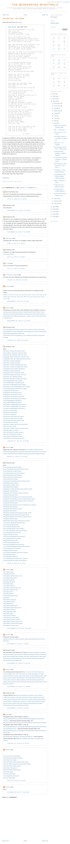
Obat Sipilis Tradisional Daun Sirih (12, 576)
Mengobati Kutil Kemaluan (10, 491)
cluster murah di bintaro (9, 678)
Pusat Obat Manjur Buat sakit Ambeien (14, 473)
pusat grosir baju (22, 451)
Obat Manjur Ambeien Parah (11, 485)
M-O (59, 63)
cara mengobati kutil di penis (11, 776)
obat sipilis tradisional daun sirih (12, 587)
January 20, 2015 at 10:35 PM (18, 441)
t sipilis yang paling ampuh (10, 595)
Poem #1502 (12, 27)
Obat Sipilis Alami (8, 603)
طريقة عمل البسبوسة (39, 296)
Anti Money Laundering (11, 274)
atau (40, 331)
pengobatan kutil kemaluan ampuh (12, 394)
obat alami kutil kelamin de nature (12, 434)
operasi (36, 331)
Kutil (14, 329)
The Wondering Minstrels (35, 4)
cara (33, 331)
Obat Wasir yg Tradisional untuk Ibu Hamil (14, 355)
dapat (4, 331)
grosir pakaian (10, 654)
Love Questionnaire (8, 254)
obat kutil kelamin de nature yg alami (13, 432)
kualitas (28, 335)
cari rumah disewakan (31, 674)
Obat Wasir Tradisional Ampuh (11, 363)
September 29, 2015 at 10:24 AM (19, 628)
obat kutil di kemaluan (9, 774)
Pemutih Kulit (36, 449)
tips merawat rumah (31, 695)
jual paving (23, 695)
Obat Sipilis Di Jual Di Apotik (11, 617)
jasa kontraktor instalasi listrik (11, 703)
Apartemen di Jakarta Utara (27, 316)
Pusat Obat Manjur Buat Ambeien (12, 467)
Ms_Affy (7, 263)
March (56, 198)
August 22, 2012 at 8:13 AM (17, 280)
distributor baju (10, 660)
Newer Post (5, 15)
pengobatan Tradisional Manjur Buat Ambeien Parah (17, 489)
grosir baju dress (23, 658)
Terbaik (8, 335)
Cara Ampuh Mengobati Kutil (11, 542)
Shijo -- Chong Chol (59, 129)
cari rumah (28, 672)
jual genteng (19, 705)
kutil (4, 335)
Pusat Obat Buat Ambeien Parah (12, 471)
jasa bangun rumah (13, 697)
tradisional (21, 333)
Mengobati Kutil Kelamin (10, 511)
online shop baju (31, 656)
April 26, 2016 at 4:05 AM (16, 780)
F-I (64, 60)
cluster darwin (26, 676)
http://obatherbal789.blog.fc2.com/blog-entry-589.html (18, 736)
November (57, 106)
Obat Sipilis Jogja (8, 572)
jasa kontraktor (41, 699)
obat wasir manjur (8, 772)
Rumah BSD (43, 451)
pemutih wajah (24, 639)
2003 (54, 206)
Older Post (45, 15)
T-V (54, 49)
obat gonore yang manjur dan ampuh (13, 416)
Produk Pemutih (36, 312)
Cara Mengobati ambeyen (10, 556)
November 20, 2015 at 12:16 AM (18, 663)
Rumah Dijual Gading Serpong (36, 453)
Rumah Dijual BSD (8, 453)
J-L (54, 63)
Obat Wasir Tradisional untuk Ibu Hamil (14, 351)
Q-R (59, 45)
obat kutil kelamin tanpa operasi (12, 766)
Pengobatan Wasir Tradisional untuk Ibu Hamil (16, 357)
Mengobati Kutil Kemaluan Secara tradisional (15, 493)
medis (25, 331)
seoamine (8, 286)
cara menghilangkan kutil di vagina (12, 380)
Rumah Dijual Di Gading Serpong (22, 682)
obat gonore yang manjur (10, 410)
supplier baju (18, 660)
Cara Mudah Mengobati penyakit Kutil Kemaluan (16, 546)
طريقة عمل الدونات (41, 294)
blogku (7, 714)
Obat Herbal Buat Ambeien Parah (12, 477)
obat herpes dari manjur (9, 760)
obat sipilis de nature (9, 574)
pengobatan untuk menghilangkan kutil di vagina (16, 386)
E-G (64, 38)
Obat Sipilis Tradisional (9, 599)
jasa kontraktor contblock (10, 701)
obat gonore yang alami (9, 414)
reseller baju (26, 654)
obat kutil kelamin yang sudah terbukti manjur (15, 762)
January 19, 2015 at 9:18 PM (17, 340)
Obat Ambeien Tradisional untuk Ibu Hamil (15, 353)
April (55, 123)
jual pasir (16, 695)
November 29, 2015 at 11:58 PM (18, 686)
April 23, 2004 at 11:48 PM (16, 199)
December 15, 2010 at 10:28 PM (18, 210)
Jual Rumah (36, 314)
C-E (59, 60)
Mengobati (10, 329)
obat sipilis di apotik (8, 580)
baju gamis (15, 451)
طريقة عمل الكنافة (8, 294)
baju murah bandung (12, 658)
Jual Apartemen (7, 312)
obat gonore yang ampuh (10, 412)
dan (28, 329)
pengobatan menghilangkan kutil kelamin (14, 404)
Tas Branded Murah (16, 314)
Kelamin (18, 329)
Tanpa (34, 329)
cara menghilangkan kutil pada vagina (13, 382)
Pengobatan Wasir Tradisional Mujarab (14, 368)
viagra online (8, 238)
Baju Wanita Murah (34, 639)
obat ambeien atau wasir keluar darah (13, 420)
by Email (58, 2)
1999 (54, 216)
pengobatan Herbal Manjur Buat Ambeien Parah (16, 481)
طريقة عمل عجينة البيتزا (16, 296)
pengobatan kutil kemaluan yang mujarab (14, 398)
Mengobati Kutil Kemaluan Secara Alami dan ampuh (17, 497)
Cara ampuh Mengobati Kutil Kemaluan (14, 522)
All (64, 49)
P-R (64, 63)
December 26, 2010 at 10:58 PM (18, 232)
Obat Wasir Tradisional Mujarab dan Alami (14, 364)
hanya (43, 329)
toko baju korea (18, 654)
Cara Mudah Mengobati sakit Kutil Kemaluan (15, 552)
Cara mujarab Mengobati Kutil (11, 526)
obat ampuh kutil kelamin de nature (13, 436)
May (55, 120)
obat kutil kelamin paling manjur (12, 770)
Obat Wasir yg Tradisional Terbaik (12, 376)
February (56, 201)
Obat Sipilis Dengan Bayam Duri (12, 607)
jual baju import (15, 656)
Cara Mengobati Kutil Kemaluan (12, 532)
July (55, 115)
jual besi (13, 705)
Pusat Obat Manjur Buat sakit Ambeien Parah (15, 469)
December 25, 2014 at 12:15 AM (18, 321)
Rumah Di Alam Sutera (38, 678)
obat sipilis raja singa (9, 582)
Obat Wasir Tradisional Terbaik (11, 370)
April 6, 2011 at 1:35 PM (16, 243)
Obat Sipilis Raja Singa (9, 611)
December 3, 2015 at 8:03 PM (18, 708)
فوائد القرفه (6, 296)
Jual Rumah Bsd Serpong (32, 680)
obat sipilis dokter (8, 591)
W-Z (59, 49)
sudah (5, 333)
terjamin (36, 335)
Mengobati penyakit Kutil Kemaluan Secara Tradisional (18, 501)
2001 (54, 211)
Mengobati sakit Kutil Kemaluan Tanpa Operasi (16, 515)
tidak (39, 329)
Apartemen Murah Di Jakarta (11, 639)
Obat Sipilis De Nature (9, 615)
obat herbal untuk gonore (10, 768)
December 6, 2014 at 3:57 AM (18, 301)
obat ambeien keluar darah (10, 422)
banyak (9, 333)
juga (45, 331)
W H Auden (26, 133)
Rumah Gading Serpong (20, 453)
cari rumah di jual (20, 674)
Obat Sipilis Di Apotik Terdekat (11, 619)
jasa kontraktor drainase (38, 701)
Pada (22, 329)
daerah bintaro (21, 678)
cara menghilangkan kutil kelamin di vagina (15, 388)
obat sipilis (6, 597)
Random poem (55, 23)
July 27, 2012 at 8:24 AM (16, 268)
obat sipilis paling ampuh (10, 578)
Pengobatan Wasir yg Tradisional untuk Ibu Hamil (16, 359)
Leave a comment (27, 187)
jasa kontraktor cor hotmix (24, 701)
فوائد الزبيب (6, 298)
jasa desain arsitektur (32, 697)
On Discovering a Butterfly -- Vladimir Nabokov (60, 153)
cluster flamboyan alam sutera (38, 676)
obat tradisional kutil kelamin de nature (14, 438)
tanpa (40, 335)
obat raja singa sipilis (9, 778)
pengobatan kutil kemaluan (10, 390)
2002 (54, 209)
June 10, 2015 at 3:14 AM (16, 563)
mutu (22, 335)
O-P (54, 45)
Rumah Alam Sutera (8, 680)
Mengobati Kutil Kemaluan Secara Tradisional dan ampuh (19, 499)
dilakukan (9, 331)
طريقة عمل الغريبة (30, 294)
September (57, 110)
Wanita (31, 329)
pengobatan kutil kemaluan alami (12, 392)
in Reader (66, 2)
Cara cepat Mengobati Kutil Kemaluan (13, 528)
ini (37, 329)
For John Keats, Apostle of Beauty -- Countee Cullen (60, 159)
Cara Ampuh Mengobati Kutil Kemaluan (14, 536)
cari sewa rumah (17, 676)
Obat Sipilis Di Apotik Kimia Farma (12, 621)
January (56, 203)
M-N (64, 41)
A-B (54, 38)
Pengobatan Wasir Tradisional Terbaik (13, 372)
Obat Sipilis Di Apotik (9, 601)
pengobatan (20, 331)
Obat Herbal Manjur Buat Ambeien (12, 475)
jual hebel (26, 705)
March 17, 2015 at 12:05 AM (17, 456)
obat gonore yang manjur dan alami (13, 418)
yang (32, 335)
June (55, 118)
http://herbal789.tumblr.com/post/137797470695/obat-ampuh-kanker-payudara (24, 722)
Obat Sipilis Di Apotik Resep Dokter (13, 623)
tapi (43, 331)
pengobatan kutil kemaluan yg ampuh (13, 396)
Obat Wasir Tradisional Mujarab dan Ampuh (15, 366)
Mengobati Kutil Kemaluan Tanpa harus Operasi (16, 520)
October (56, 108)
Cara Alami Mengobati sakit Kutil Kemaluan (15, 530)
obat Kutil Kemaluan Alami (10, 495)
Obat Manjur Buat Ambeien (10, 483)
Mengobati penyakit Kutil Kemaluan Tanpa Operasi (17, 516)
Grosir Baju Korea (27, 314)
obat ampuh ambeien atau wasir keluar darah (15, 428)
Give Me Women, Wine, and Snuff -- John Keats (60, 165)
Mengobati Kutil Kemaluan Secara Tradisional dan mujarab (19, 505)
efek (43, 335)
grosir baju (39, 652)
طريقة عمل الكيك (28, 296)
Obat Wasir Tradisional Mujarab (12, 361)
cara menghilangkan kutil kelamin (12, 400)
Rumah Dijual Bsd (20, 680)
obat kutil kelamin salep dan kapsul (13, 758)
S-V (53, 67)
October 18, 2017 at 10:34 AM (18, 792)
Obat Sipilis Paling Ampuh (10, 605)
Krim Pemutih (29, 449)
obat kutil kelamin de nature (10, 430)
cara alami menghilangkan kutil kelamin (14, 408)
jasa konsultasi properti (30, 699)
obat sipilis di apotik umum (10, 589)
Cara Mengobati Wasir (9, 554)
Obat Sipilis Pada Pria (9, 609)
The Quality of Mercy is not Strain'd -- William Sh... (60, 138)
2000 (54, 214)
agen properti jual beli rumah (16, 699)
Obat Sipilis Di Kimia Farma (10, 625)
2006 (54, 96)
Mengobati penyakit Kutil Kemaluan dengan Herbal (17, 513)
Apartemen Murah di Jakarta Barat (21, 312)
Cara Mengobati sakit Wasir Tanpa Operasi (15, 560)
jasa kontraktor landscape (27, 703)
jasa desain (22, 697)
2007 (54, 94)
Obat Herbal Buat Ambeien (10, 479)
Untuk (5, 329)
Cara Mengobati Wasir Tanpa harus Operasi (15, 558)
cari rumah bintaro (36, 672)
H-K (54, 41)
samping (5, 337)
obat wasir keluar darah (9, 426)
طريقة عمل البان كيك (19, 294)
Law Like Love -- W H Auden (13, 18)
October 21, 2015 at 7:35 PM (17, 643)
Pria (25, 329)
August (56, 113)
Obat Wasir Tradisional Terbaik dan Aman (14, 374)
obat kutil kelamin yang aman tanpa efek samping (17, 764)
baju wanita (40, 654)
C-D (59, 38)
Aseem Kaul (18, 22)
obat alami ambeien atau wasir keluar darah (15, 424)
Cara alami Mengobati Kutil (10, 524)
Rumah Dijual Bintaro (33, 451)
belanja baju (33, 654)
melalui (14, 331)
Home (25, 15)
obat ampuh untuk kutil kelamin (11, 756)
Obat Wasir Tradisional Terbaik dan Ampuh (15, 378)
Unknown (7, 307)
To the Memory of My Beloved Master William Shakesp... (59, 176)
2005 (54, 98)
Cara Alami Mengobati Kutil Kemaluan (13, 544)
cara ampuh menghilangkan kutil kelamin (14, 406)
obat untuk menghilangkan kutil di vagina (14, 384)
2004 (54, 101)
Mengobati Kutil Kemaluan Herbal (12, 509)
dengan (29, 331)
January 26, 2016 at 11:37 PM (18, 743)
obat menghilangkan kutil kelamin (12, 402)
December (57, 103)
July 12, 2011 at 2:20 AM (16, 257)
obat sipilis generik (8, 593)
